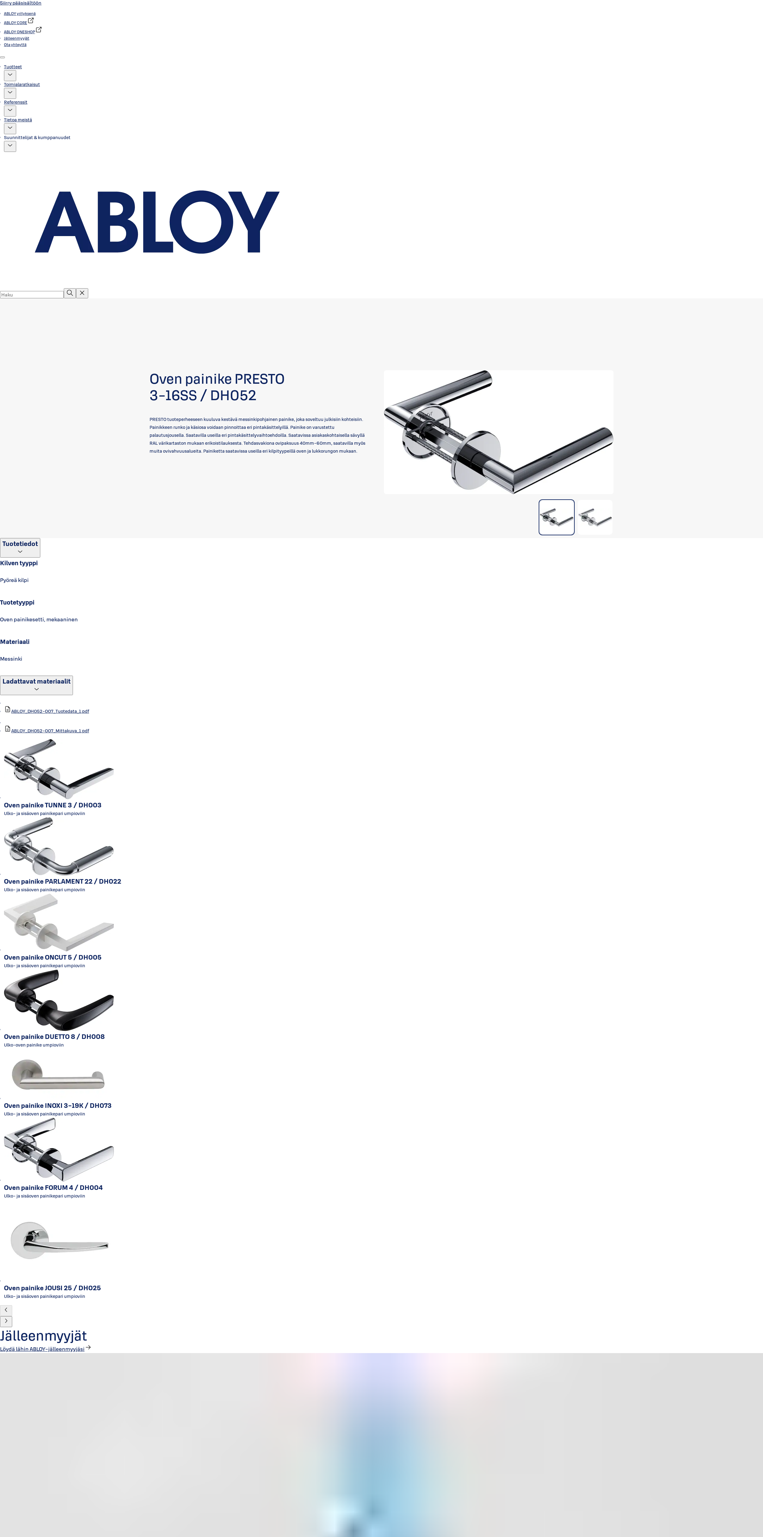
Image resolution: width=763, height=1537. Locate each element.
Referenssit (15, 102)
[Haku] (70, 293)
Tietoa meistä (18, 120)
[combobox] (32, 294)
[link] (20, 13)
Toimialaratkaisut (22, 84)
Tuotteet (13, 67)
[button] (10, 75)
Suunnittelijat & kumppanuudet (37, 137)
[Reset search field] (82, 293)
